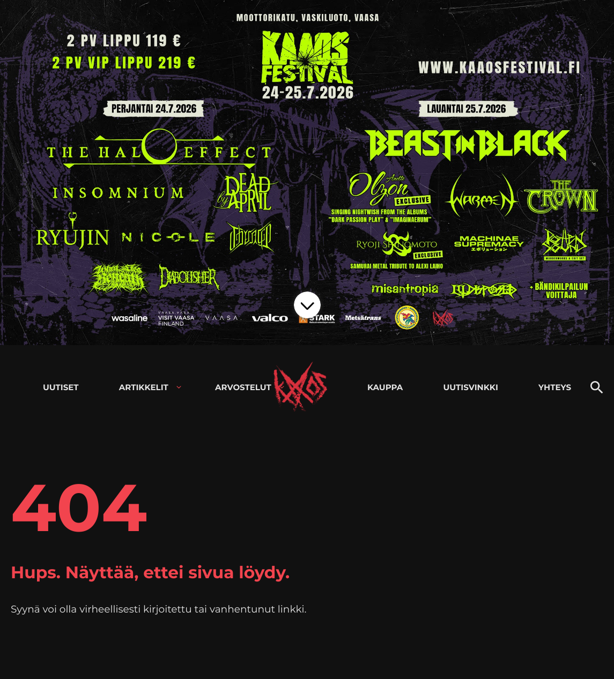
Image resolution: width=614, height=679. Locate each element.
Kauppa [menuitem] (385, 387)
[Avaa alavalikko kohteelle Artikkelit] (178, 387)
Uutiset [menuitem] (61, 387)
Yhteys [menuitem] (554, 387)
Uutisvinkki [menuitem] (470, 387)
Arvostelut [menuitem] (243, 387)
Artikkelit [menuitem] (143, 387)
